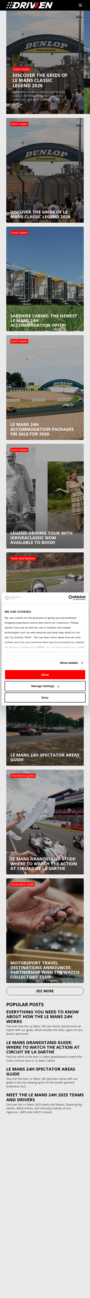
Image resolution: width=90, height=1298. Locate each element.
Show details (69, 662)
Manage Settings (45, 686)
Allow (45, 674)
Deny (45, 697)
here (40, 647)
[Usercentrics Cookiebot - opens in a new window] (68, 597)
